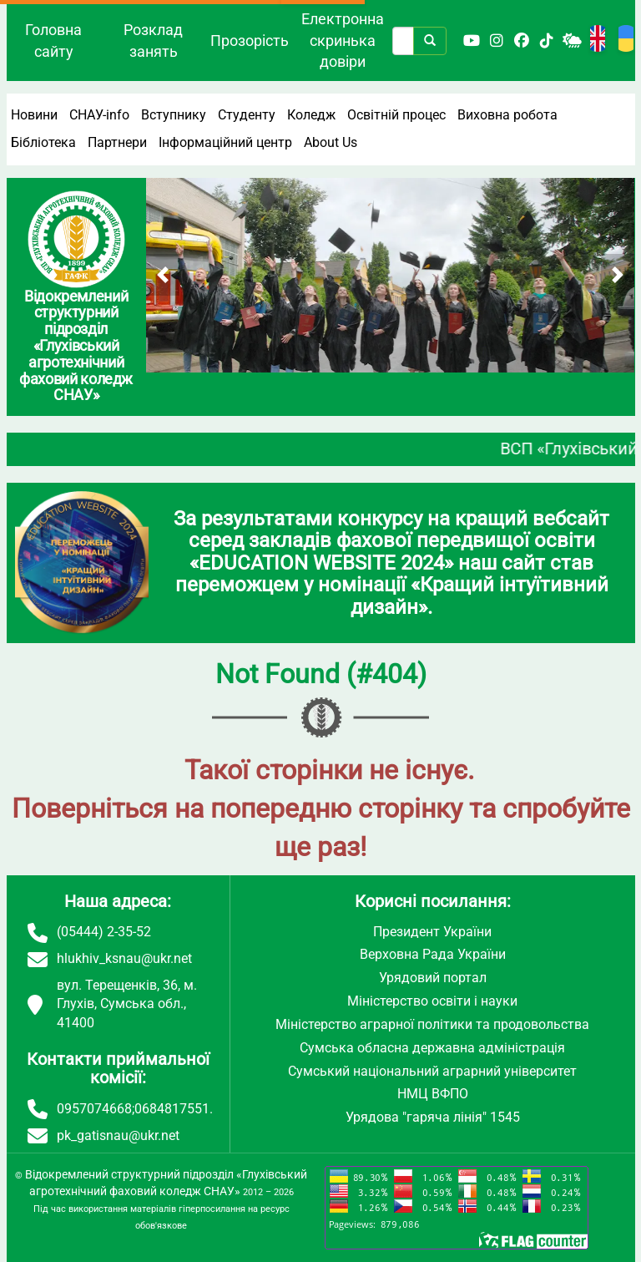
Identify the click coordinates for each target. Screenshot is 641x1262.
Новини (34, 115)
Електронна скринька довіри (342, 40)
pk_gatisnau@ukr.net (118, 1135)
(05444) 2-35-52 (104, 932)
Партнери (117, 142)
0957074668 (94, 1109)
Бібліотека (43, 142)
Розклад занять (153, 40)
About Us (330, 142)
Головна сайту (53, 40)
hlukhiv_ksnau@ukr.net (124, 958)
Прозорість (249, 40)
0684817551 (171, 1109)
